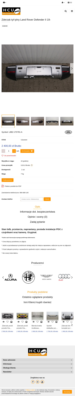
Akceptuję (67, 392)
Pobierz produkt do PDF (11, 186)
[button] (69, 2)
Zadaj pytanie (7, 180)
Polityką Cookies (30, 390)
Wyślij (47, 199)
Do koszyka (27, 151)
